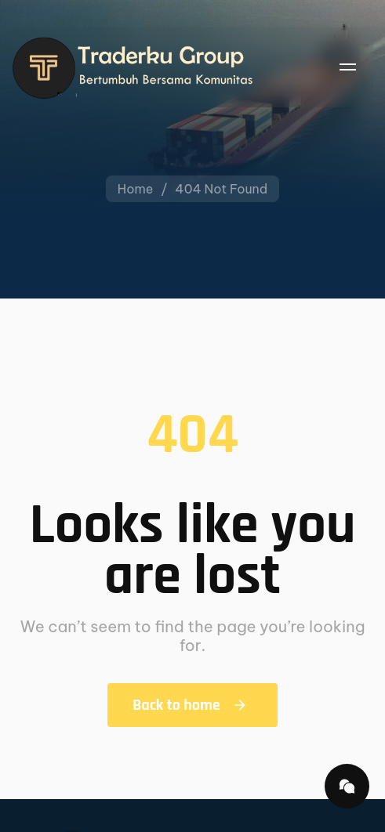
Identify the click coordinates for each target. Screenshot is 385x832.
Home (136, 189)
